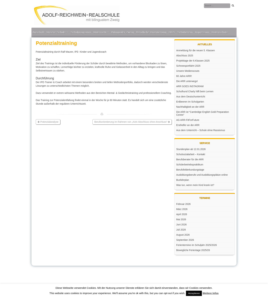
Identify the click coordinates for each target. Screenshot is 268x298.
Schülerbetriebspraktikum (189, 164)
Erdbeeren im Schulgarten (190, 101)
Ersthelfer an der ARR (187, 125)
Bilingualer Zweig (122, 32)
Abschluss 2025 (184, 55)
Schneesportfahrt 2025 (188, 65)
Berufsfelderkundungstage (190, 169)
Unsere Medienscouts (187, 71)
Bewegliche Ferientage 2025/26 (193, 250)
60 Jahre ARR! (184, 76)
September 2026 (185, 240)
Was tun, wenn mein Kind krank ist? (195, 185)
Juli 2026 (181, 229)
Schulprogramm (81, 32)
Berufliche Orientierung (151, 32)
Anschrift (38, 32)
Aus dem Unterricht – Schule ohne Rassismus (200, 130)
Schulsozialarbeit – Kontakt (190, 154)
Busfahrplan (182, 180)
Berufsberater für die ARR (190, 159)
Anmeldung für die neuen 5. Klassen (195, 50)
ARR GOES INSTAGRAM (190, 86)
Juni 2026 (181, 224)
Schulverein (185, 32)
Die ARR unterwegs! (187, 81)
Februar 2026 (183, 204)
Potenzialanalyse (48, 121)
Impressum (202, 32)
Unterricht (99, 32)
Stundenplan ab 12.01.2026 (191, 149)
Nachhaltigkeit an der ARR (190, 106)
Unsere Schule (55, 32)
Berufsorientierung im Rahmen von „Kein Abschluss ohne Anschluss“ (132, 121)
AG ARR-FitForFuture (187, 120)
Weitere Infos (211, 293)
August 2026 (183, 234)
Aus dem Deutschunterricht (190, 96)
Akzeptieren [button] (194, 293)
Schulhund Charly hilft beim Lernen (194, 91)
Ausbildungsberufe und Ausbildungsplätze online (202, 174)
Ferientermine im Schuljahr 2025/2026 (196, 245)
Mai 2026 (181, 219)
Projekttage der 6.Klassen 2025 (193, 60)
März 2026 (181, 209)
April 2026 (181, 214)
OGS (172, 32)
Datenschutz (220, 32)
